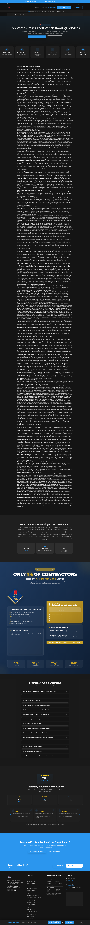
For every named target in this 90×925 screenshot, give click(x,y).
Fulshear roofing (39, 499)
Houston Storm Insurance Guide (34, 892)
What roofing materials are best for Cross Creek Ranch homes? (45, 696)
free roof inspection (44, 89)
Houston (49, 878)
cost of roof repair (42, 381)
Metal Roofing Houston (32, 900)
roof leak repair (25, 105)
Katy (56, 879)
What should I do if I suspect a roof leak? (45, 746)
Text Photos (78, 922)
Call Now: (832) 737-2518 (37, 37)
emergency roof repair (63, 177)
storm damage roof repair (51, 272)
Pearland (57, 885)
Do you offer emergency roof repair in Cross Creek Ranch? (45, 705)
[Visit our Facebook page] (8, 890)
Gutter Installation (31, 902)
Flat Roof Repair (31, 906)
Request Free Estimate (74, 866)
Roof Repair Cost (31, 909)
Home (11, 14)
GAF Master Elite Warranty (33, 895)
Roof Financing (30, 916)
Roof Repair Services (31, 881)
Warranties (44, 7)
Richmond (49, 879)
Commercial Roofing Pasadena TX (34, 899)
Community (37, 7)
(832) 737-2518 (26, 550)
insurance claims (66, 345)
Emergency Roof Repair (32, 885)
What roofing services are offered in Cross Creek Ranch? (45, 742)
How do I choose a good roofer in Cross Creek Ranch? (45, 714)
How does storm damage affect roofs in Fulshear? (45, 732)
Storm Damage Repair (32, 888)
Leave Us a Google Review (72, 890)
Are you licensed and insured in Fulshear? (45, 751)
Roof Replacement (31, 879)
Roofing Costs (22, 7)
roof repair (38, 195)
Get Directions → (71, 885)
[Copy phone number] (63, 922)
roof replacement (41, 80)
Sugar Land (58, 878)
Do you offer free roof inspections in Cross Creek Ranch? (45, 728)
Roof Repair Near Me (32, 911)
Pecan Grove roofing (39, 502)
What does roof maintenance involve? (45, 723)
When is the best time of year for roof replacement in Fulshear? (45, 737)
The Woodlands (58, 883)
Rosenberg (57, 891)
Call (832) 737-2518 (64, 7)
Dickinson (49, 883)
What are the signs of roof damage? (45, 700)
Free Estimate (69, 922)
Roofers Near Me (31, 913)
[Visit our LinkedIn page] (15, 890)
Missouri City (50, 885)
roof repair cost (45, 412)
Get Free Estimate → (54, 37)
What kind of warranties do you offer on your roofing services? (45, 755)
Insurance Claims (31, 890)
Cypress (49, 881)
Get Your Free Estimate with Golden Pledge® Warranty (64, 642)
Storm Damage (30, 893)
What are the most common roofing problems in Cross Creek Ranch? (45, 691)
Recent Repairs (29, 7)
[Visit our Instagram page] (12, 890)
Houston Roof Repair (14, 7)
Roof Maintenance (31, 904)
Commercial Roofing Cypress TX (34, 897)
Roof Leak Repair (31, 883)
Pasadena (57, 881)
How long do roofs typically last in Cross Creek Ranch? (45, 709)
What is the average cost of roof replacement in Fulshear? (45, 719)
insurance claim (61, 212)
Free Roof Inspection (31, 914)
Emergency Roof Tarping (32, 886)
